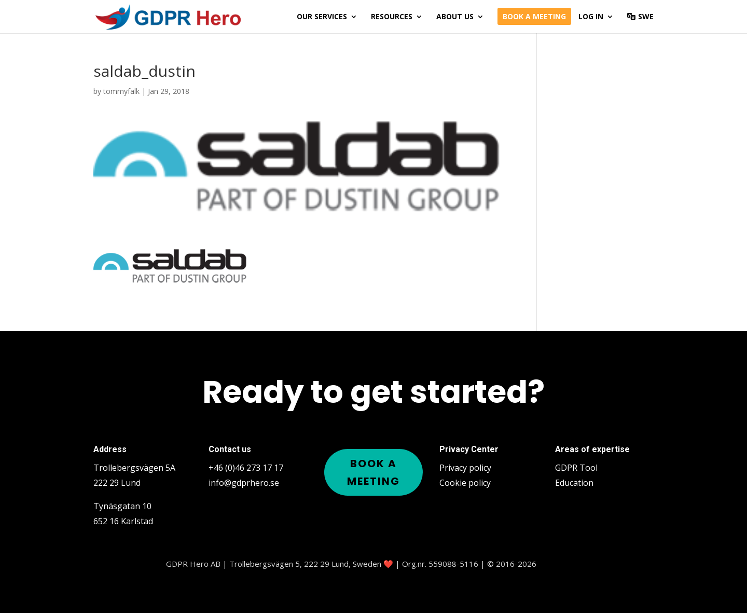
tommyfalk (121, 91)
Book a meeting (534, 17)
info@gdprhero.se (244, 482)
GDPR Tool (576, 467)
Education (574, 482)
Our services (322, 17)
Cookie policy (465, 482)
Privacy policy (465, 467)
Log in (590, 17)
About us (455, 17)
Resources (391, 17)
